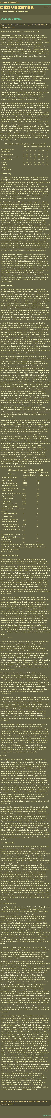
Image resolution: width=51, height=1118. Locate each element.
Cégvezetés (17, 7)
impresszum (47, 1115)
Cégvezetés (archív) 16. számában (19, 31)
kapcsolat (47, 7)
